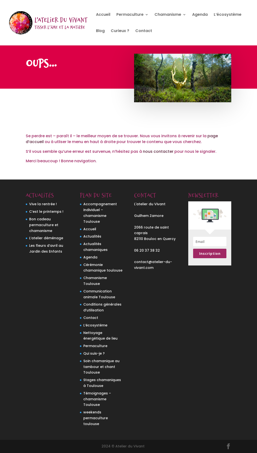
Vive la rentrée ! (43, 204)
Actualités (92, 236)
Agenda (200, 15)
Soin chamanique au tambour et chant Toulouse (101, 367)
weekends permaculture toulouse (95, 418)
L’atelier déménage (46, 238)
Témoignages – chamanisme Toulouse (97, 399)
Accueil (103, 15)
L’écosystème (227, 15)
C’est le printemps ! (46, 211)
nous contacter (158, 151)
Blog (100, 31)
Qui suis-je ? (94, 353)
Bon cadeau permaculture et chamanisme (43, 225)
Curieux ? (120, 31)
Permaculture (130, 15)
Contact (143, 31)
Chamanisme (167, 15)
